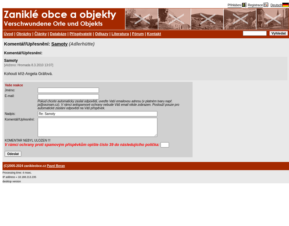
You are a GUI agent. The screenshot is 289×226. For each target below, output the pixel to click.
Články (40, 34)
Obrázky (23, 34)
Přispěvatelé (81, 34)
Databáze (58, 34)
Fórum (138, 34)
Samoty (59, 43)
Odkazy (101, 34)
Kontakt (154, 34)
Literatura (120, 34)
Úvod (8, 34)
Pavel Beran (56, 166)
